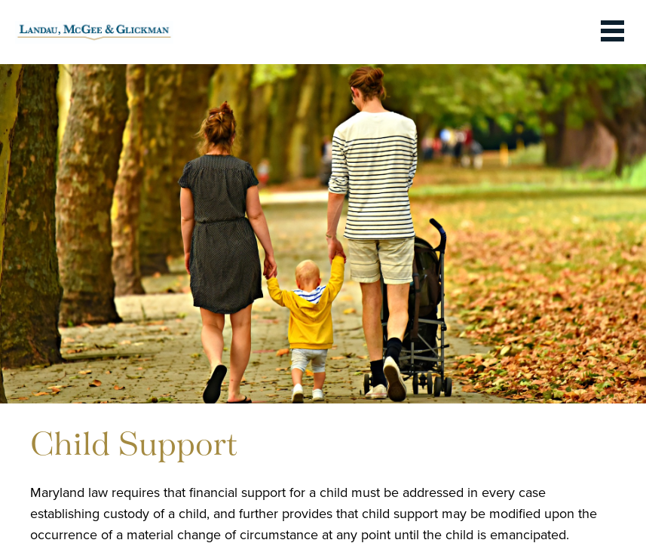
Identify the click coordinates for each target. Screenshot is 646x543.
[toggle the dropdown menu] (612, 32)
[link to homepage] (94, 32)
